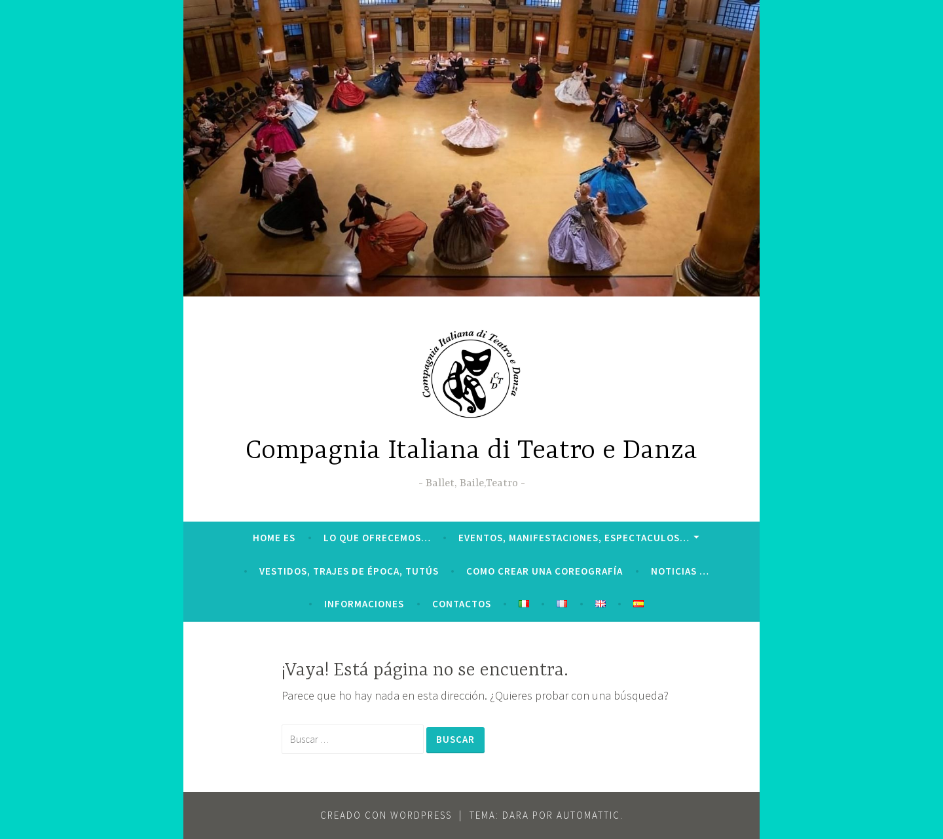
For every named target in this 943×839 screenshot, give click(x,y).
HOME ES (274, 537)
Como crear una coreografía (544, 571)
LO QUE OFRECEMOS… (377, 537)
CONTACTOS (461, 604)
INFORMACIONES (364, 604)
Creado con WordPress (386, 815)
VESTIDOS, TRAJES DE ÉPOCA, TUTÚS (349, 571)
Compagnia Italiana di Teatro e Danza (471, 451)
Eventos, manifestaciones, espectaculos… (574, 537)
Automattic (588, 815)
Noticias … (680, 571)
